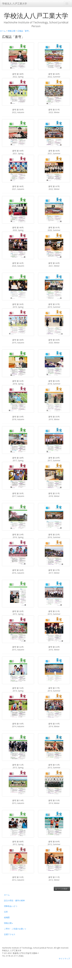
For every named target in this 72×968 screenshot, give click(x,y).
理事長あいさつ (10, 906)
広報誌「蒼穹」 (24, 31)
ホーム (3, 31)
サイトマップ (64, 958)
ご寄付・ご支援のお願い (15, 928)
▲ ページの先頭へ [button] (62, 889)
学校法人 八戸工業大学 (14, 3)
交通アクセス (9, 934)
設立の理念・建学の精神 (14, 900)
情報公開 (11, 31)
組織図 (7, 917)
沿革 (6, 911)
